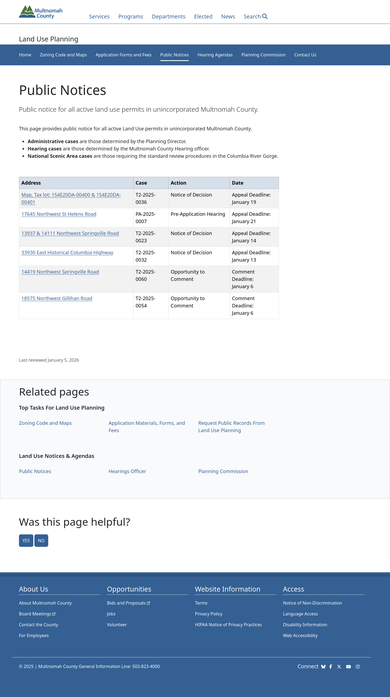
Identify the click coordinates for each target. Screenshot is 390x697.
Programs (130, 16)
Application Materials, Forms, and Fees (147, 426)
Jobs (111, 614)
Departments (169, 16)
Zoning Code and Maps (63, 55)
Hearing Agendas (215, 55)
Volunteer (117, 625)
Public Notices (174, 55)
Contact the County (38, 625)
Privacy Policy (208, 614)
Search (252, 16)
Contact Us (305, 55)
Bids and (129, 603)
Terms (201, 603)
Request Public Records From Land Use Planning (231, 426)
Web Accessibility (300, 635)
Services (99, 16)
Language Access (300, 614)
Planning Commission (263, 55)
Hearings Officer (127, 471)
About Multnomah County (45, 603)
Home (25, 55)
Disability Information (305, 625)
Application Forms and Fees (124, 55)
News (228, 16)
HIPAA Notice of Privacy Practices (228, 625)
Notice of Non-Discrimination (312, 603)
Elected (203, 16)
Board (38, 614)
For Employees (34, 635)
